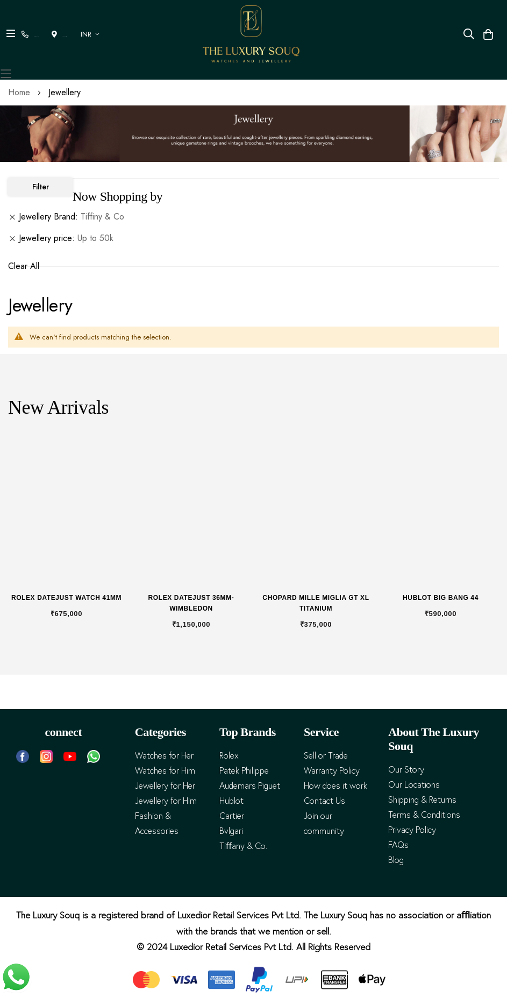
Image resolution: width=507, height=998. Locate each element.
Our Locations (414, 785)
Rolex (229, 756)
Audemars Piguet (249, 786)
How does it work (335, 786)
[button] (83, 34)
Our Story (406, 770)
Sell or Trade (326, 756)
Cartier (231, 816)
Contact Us (324, 801)
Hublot (231, 801)
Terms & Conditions (424, 815)
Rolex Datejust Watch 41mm (66, 597)
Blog (396, 860)
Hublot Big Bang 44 (441, 597)
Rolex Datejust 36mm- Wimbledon (191, 603)
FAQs (398, 845)
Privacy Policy (412, 830)
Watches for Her (164, 756)
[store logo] (251, 33)
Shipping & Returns (422, 800)
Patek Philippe (244, 771)
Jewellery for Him (166, 801)
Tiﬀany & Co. (243, 846)
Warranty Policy (332, 771)
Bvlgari (231, 831)
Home (20, 92)
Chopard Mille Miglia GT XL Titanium (315, 603)
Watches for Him (165, 771)
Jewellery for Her (165, 786)
